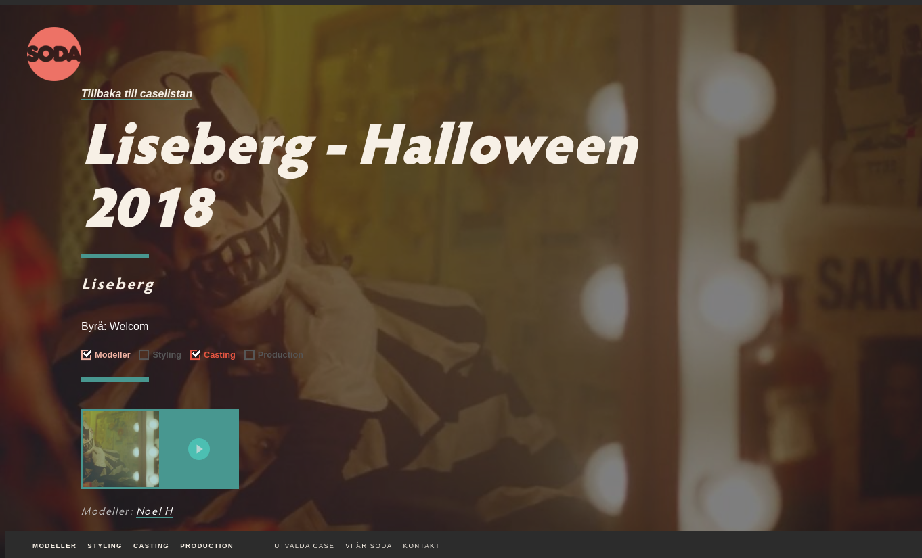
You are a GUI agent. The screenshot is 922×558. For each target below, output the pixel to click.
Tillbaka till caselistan (136, 93)
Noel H (154, 512)
